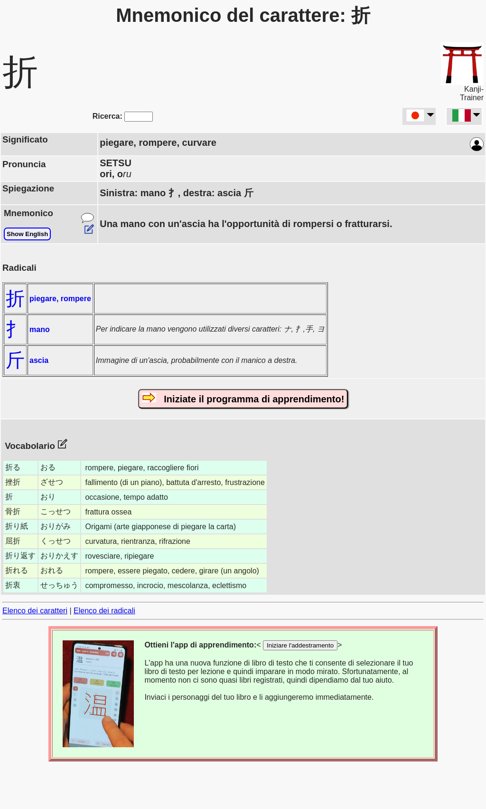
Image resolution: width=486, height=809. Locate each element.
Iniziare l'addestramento (300, 645)
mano (39, 329)
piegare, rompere (60, 299)
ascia (38, 360)
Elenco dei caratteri (34, 611)
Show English (27, 234)
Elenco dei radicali (104, 611)
